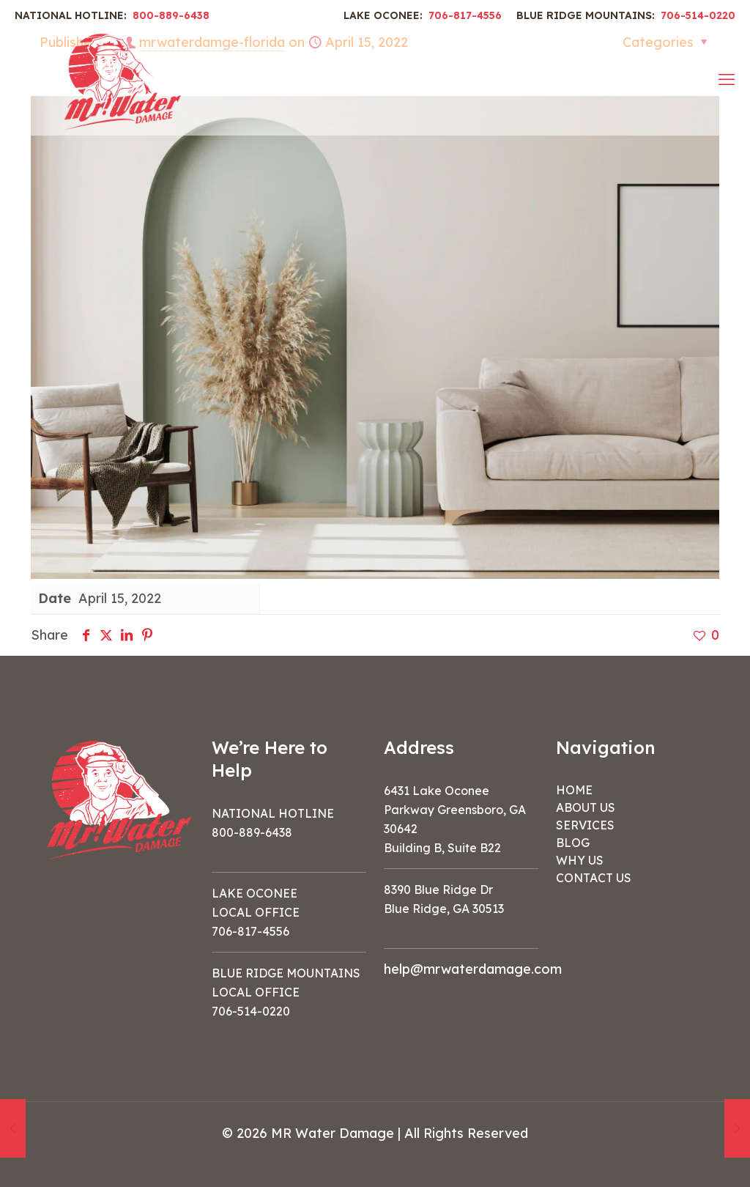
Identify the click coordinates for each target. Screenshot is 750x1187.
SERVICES (585, 825)
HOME (574, 790)
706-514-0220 (698, 15)
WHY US (580, 860)
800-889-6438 (171, 15)
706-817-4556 (465, 15)
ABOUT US (585, 807)
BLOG (573, 842)
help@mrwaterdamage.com (473, 969)
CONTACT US (593, 877)
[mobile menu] (726, 79)
